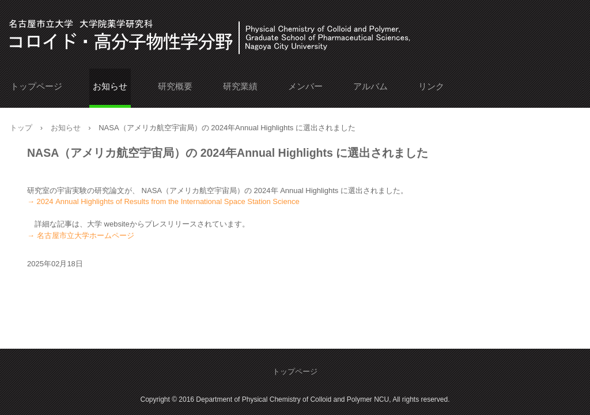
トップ (21, 127)
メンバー (305, 86)
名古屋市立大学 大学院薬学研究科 (84, 33)
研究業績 (240, 86)
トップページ (36, 86)
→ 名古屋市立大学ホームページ (80, 235)
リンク (431, 86)
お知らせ (110, 86)
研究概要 (175, 86)
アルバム (370, 86)
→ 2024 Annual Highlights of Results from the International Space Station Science (163, 201)
